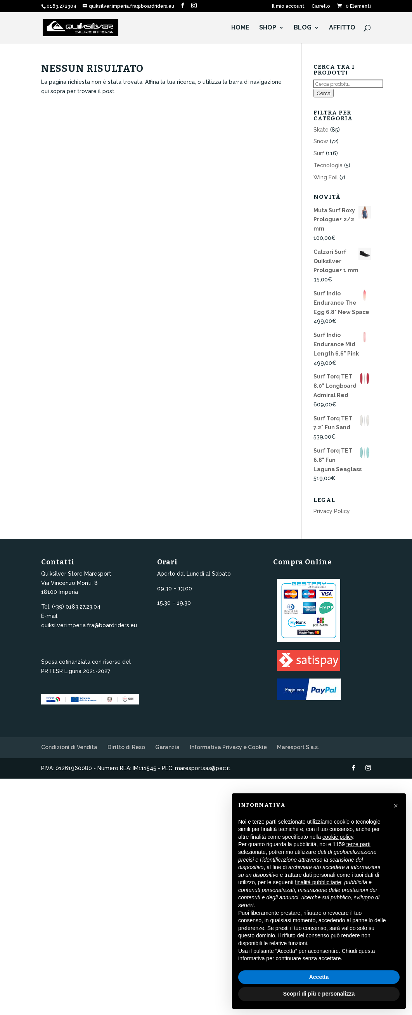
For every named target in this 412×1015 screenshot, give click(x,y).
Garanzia (167, 747)
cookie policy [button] (337, 837)
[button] (395, 806)
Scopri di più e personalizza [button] (319, 994)
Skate (321, 130)
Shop (267, 28)
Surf (318, 153)
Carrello (321, 6)
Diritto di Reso (126, 747)
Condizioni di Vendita (69, 747)
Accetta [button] (319, 977)
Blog (303, 28)
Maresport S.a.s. (298, 747)
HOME (240, 28)
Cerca (324, 93)
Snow (320, 141)
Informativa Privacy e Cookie (228, 747)
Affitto (342, 28)
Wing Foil (325, 177)
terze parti (358, 844)
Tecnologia (328, 165)
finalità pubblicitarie (318, 882)
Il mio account (288, 6)
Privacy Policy (331, 511)
